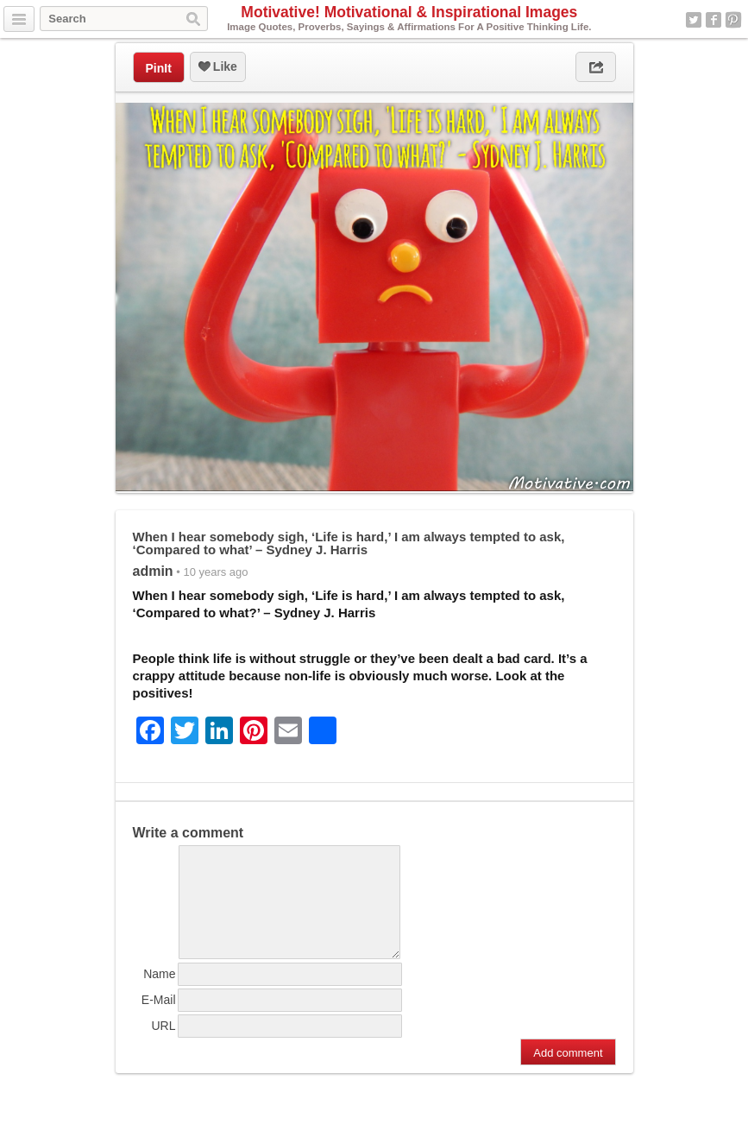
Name (159, 994)
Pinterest (733, 19)
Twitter (693, 19)
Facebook (713, 19)
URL (163, 1046)
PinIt (159, 68)
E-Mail (158, 1020)
